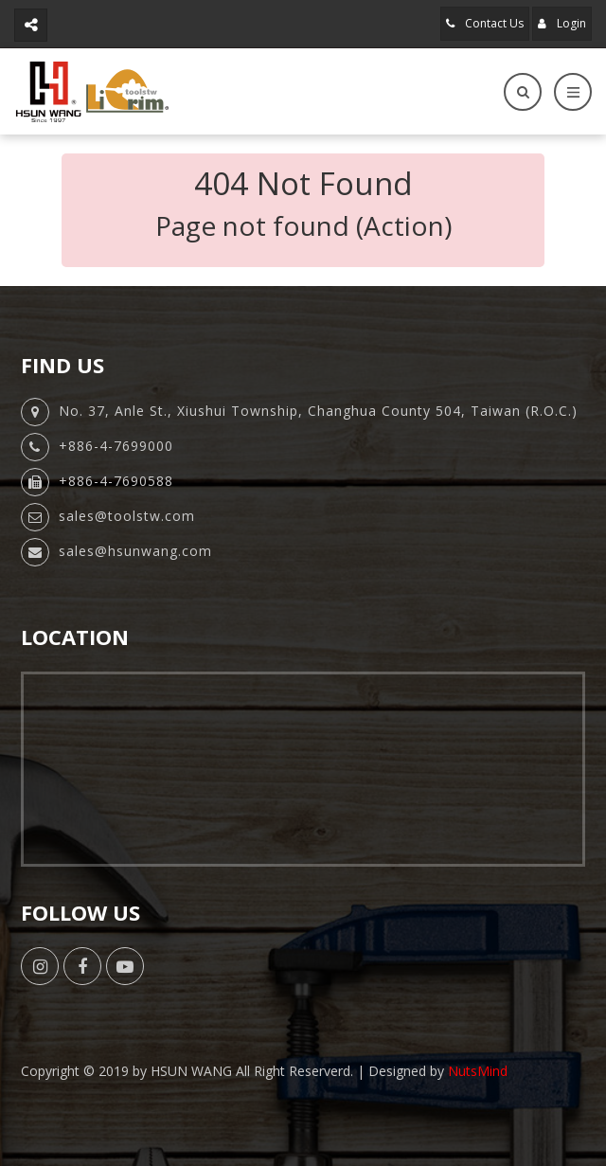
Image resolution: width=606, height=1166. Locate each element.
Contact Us (485, 23)
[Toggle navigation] (573, 92)
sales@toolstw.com (127, 516)
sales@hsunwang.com (135, 551)
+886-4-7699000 (116, 446)
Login (562, 23)
